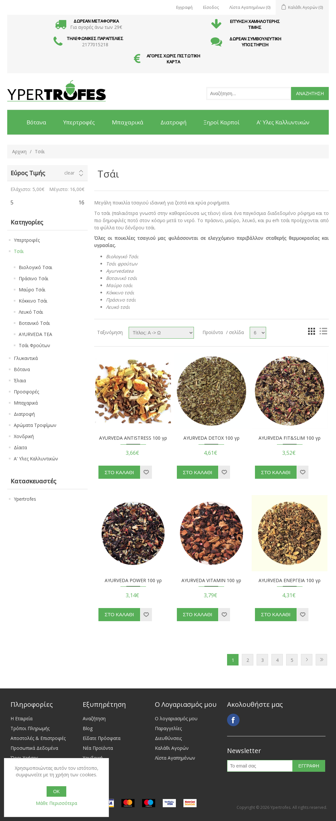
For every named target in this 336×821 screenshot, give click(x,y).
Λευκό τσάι (118, 307)
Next (306, 659)
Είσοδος (211, 7)
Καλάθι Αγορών (172, 748)
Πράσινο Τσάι (33, 278)
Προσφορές (26, 392)
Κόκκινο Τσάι (33, 301)
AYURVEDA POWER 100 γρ (133, 580)
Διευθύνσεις (168, 738)
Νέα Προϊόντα (98, 748)
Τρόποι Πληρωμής (30, 728)
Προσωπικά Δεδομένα (34, 748)
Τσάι (19, 251)
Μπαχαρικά (26, 403)
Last (321, 659)
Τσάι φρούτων (121, 264)
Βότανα (22, 369)
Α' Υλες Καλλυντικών (36, 458)
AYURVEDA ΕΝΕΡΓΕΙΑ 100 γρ (290, 580)
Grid (311, 331)
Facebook (233, 720)
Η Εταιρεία (21, 718)
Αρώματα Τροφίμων (35, 425)
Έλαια (20, 380)
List (323, 331)
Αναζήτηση (94, 718)
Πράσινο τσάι (121, 300)
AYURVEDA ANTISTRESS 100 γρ (133, 438)
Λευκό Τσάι (31, 312)
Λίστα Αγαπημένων (175, 758)
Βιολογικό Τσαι (35, 267)
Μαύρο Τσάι (32, 289)
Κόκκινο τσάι (120, 292)
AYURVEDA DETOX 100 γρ (211, 438)
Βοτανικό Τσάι (34, 323)
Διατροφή (24, 414)
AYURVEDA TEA (35, 334)
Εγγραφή (184, 7)
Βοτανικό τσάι (121, 278)
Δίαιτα (20, 447)
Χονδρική (24, 436)
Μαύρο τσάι (119, 285)
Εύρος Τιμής (27, 173)
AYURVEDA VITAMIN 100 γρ (211, 580)
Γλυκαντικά (26, 358)
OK (56, 791)
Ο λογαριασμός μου (176, 718)
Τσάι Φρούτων (34, 345)
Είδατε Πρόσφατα (101, 738)
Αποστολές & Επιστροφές (38, 738)
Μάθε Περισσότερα (56, 803)
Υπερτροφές (27, 240)
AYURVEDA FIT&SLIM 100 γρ (290, 438)
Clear (69, 173)
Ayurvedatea (120, 271)
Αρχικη (19, 151)
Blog (88, 728)
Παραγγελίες (168, 728)
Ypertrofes (25, 499)
